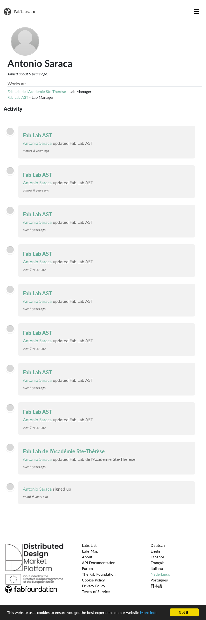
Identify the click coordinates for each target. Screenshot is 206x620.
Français (157, 562)
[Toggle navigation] (196, 11)
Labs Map (90, 551)
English (157, 551)
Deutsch (158, 545)
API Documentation (99, 562)
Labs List (89, 545)
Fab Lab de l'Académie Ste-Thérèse (36, 91)
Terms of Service (96, 591)
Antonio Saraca (37, 143)
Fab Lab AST (17, 97)
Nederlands (160, 574)
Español (157, 556)
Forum (87, 568)
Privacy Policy (93, 585)
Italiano (157, 568)
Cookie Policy (93, 580)
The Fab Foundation (99, 574)
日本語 (156, 585)
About (87, 556)
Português (159, 580)
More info (148, 613)
